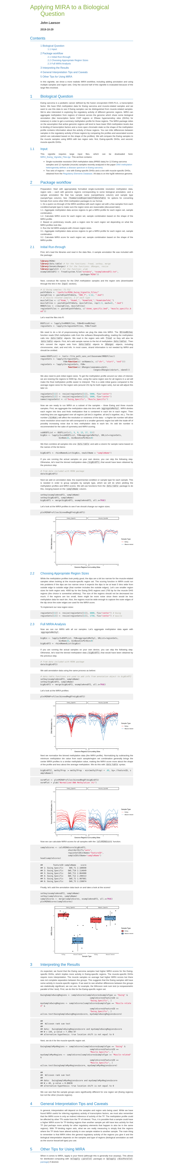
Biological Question (52, 45)
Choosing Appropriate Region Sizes (68, 60)
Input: (52, 49)
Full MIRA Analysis (59, 63)
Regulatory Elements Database (77, 173)
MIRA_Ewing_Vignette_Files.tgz (56, 157)
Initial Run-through (59, 57)
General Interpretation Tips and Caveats (64, 72)
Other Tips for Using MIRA (56, 76)
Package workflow (52, 53)
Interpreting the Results (55, 67)
